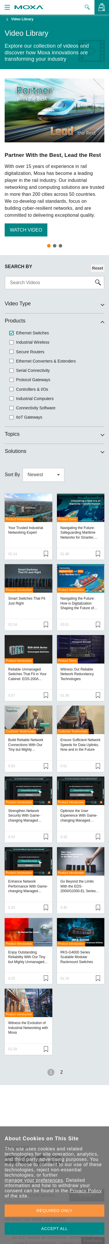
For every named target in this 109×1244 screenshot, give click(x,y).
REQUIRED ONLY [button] (55, 1210)
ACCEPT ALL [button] (54, 1228)
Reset (97, 268)
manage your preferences (34, 1180)
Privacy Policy (85, 1190)
